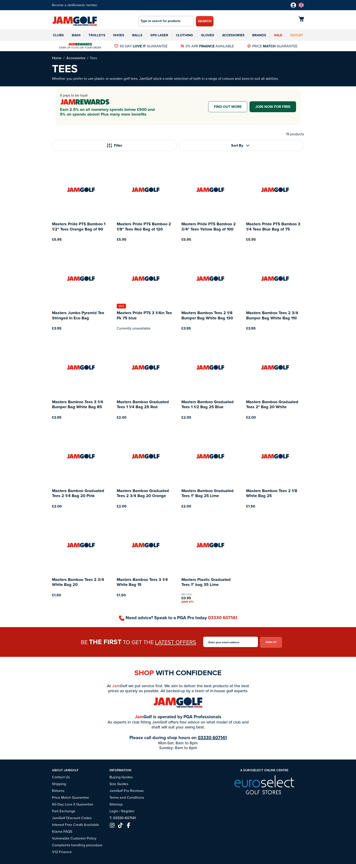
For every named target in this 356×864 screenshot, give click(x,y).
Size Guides (118, 783)
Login (113, 810)
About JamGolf (65, 769)
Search (204, 21)
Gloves (207, 35)
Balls (137, 35)
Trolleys (97, 35)
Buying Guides (121, 776)
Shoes (118, 35)
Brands (259, 35)
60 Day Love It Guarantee (72, 803)
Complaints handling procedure (77, 844)
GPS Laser (159, 35)
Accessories (233, 35)
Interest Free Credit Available (75, 824)
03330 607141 (222, 617)
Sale (278, 35)
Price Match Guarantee (70, 796)
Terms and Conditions (126, 796)
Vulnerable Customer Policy (74, 837)
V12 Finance (62, 851)
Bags (76, 35)
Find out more (228, 106)
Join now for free (272, 106)
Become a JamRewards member (74, 5)
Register (127, 810)
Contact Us (61, 776)
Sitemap (116, 803)
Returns (58, 790)
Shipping (59, 783)
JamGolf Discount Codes (71, 817)
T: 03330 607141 (122, 817)
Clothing (184, 35)
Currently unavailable (134, 328)
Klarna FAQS (62, 830)
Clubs (58, 35)
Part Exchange (63, 810)
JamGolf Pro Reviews (126, 790)
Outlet (296, 35)
